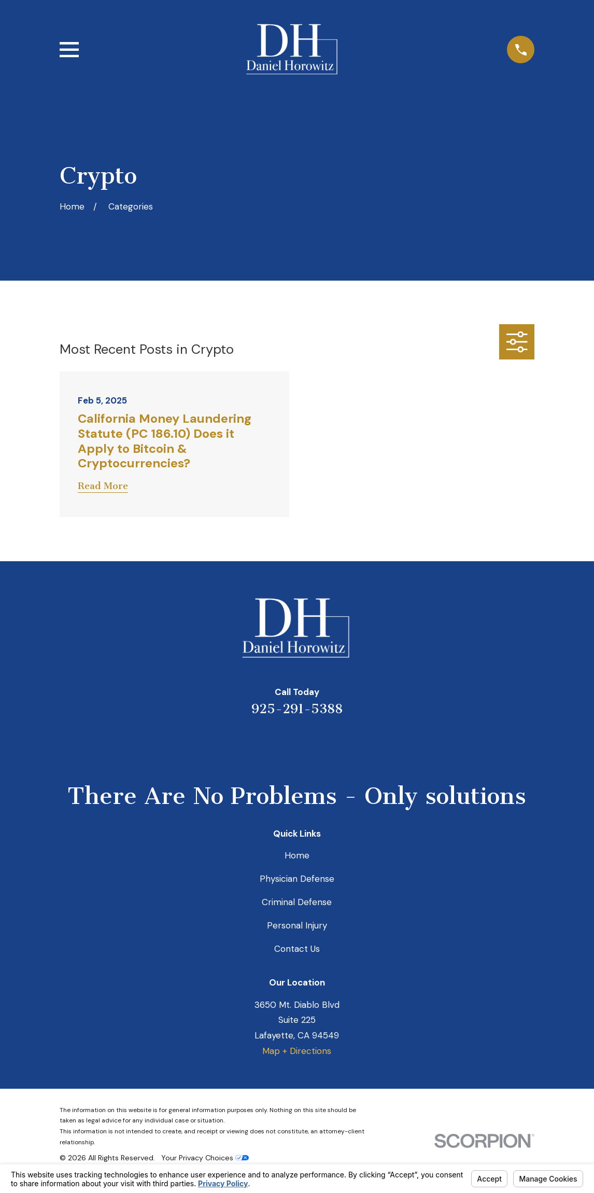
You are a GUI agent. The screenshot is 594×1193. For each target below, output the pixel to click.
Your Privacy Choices (205, 1157)
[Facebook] (339, 744)
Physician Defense (297, 878)
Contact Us (297, 948)
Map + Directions (296, 1051)
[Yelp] (255, 744)
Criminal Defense (297, 902)
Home (297, 855)
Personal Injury (297, 925)
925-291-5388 (297, 708)
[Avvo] (311, 744)
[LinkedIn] (283, 744)
